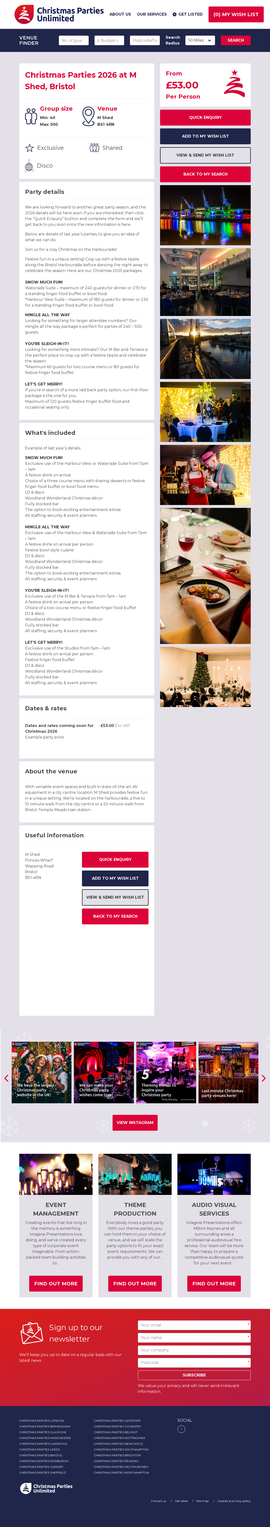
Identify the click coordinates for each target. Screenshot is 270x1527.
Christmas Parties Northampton (121, 1472)
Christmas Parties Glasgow (42, 1432)
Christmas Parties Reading (116, 1461)
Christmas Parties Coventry (117, 1426)
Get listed (187, 14)
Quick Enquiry (115, 859)
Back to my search (115, 916)
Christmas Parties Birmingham (44, 1426)
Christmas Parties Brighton (117, 1455)
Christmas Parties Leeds (39, 1449)
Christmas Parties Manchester (45, 1438)
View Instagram (135, 1122)
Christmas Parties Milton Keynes (121, 1467)
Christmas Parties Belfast (116, 1432)
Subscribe (194, 1375)
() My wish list (236, 14)
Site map (202, 1501)
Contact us (159, 1501)
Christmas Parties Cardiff (41, 1467)
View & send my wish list (115, 897)
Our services (152, 14)
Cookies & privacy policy (234, 1501)
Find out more (58, 1285)
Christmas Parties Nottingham (119, 1438)
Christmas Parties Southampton (121, 1449)
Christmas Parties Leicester (117, 1420)
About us (120, 14)
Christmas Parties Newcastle (118, 1443)
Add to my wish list (115, 878)
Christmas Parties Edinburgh (43, 1461)
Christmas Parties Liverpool (43, 1443)
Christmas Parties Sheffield (42, 1472)
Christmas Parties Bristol (41, 1455)
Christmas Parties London (41, 1420)
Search (236, 40)
